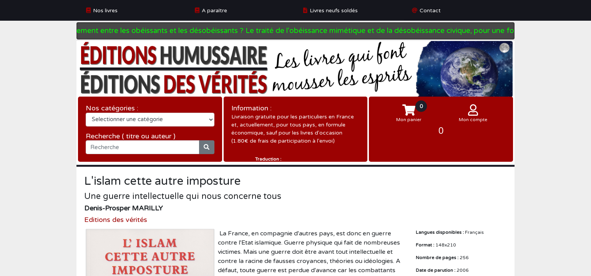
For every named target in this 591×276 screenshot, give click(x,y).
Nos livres (105, 10)
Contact (430, 10)
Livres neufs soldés (334, 10)
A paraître (214, 10)
